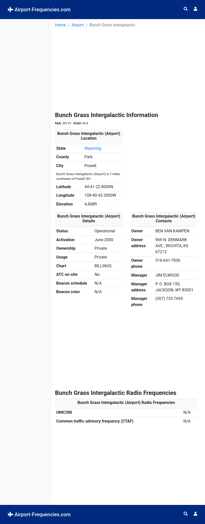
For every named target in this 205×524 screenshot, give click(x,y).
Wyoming (92, 148)
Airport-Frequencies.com (39, 10)
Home (60, 25)
